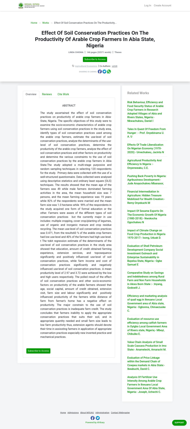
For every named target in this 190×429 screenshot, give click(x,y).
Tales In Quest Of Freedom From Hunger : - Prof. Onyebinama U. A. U (146, 133)
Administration (102, 412)
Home (34, 23)
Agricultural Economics (86, 66)
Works (45, 23)
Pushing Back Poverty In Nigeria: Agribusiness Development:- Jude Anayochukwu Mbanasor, (146, 179)
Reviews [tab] (47, 94)
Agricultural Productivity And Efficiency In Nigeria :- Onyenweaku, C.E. (144, 164)
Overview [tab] (31, 94)
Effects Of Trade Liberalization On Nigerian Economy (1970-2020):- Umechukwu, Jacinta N (145, 148)
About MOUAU (87, 412)
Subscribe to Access (95, 59)
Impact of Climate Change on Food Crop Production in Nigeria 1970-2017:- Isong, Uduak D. (146, 234)
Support (179, 423)
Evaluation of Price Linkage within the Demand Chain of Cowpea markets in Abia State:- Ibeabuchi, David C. (146, 363)
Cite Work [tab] (63, 94)
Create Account (162, 5)
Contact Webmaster (120, 412)
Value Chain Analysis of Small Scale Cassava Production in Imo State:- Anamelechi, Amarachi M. (146, 345)
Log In (147, 5)
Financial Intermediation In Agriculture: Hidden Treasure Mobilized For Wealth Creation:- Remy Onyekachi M (146, 197)
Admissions (73, 412)
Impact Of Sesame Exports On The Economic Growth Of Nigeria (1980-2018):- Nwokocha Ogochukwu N (146, 216)
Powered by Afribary (94, 422)
